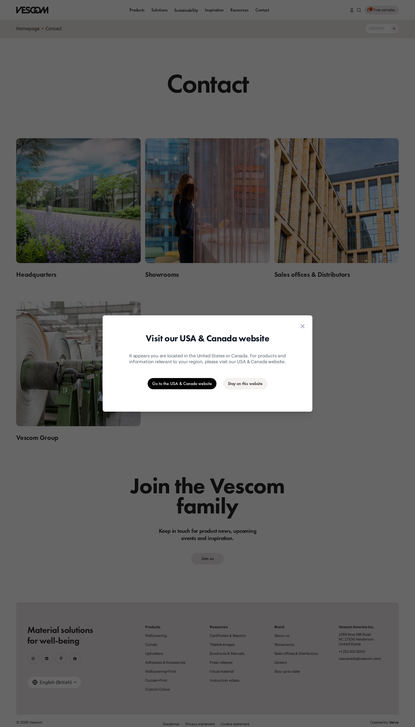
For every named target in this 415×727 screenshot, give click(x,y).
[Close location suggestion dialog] (303, 326)
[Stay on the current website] (245, 383)
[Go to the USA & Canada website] (182, 383)
